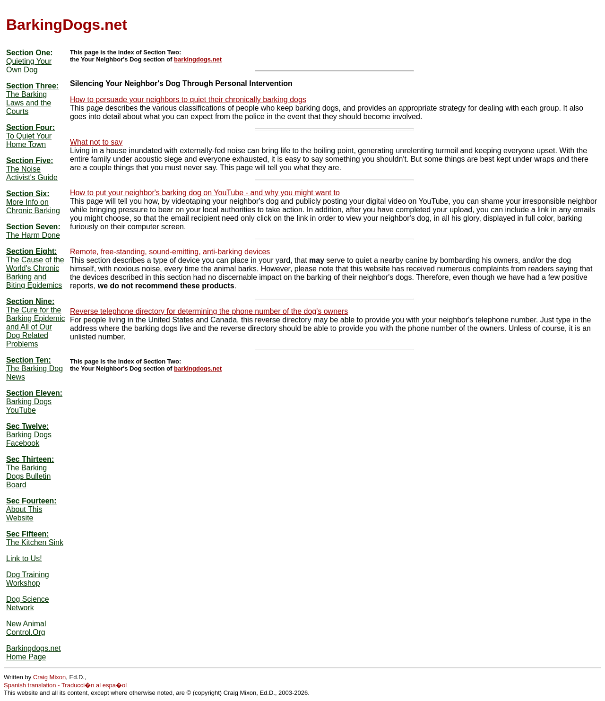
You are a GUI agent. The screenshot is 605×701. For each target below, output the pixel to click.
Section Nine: (30, 301)
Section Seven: (33, 227)
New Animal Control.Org (26, 628)
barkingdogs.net (198, 59)
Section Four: (30, 127)
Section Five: (29, 160)
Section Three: (32, 86)
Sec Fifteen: (27, 534)
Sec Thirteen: (30, 459)
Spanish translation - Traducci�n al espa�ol (65, 685)
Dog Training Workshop (27, 579)
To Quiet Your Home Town (29, 140)
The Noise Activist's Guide (32, 173)
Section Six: (28, 194)
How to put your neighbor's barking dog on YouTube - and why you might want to (205, 193)
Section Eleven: (34, 393)
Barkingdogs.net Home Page (33, 652)
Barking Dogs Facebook (29, 439)
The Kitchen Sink (34, 542)
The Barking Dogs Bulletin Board (28, 476)
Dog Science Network (27, 603)
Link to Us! (24, 558)
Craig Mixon (49, 677)
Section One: (29, 53)
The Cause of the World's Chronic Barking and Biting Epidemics (35, 272)
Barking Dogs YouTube (29, 406)
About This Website (24, 513)
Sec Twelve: (27, 426)
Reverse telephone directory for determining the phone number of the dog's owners (209, 311)
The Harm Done (33, 235)
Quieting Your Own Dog (29, 65)
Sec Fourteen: (31, 501)
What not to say (96, 142)
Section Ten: (28, 360)
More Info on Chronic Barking (33, 206)
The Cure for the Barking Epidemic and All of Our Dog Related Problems (35, 327)
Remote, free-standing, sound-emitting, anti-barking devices (170, 252)
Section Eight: (31, 251)
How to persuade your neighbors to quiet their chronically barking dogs (188, 99)
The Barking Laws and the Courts (28, 102)
